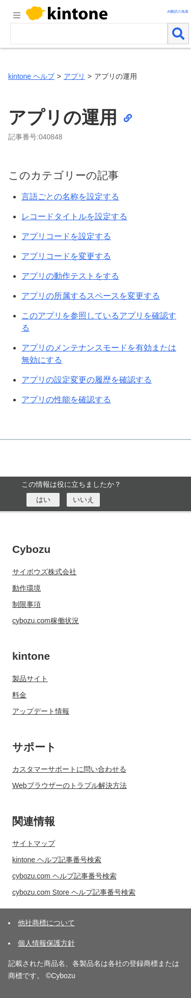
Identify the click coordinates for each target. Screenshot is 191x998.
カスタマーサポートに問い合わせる (69, 769)
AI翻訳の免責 (177, 11)
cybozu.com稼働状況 (45, 621)
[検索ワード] (89, 33)
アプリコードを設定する (66, 236)
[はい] (43, 500)
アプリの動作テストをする (70, 276)
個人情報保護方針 (46, 943)
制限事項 (26, 604)
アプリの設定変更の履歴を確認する (86, 379)
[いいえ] (83, 500)
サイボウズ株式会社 (44, 572)
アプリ (74, 76)
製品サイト (30, 678)
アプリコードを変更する (66, 256)
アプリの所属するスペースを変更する (90, 295)
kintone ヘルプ (31, 76)
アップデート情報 (40, 711)
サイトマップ (33, 843)
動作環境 (26, 588)
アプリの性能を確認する (66, 399)
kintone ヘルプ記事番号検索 (56, 860)
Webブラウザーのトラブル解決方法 (69, 785)
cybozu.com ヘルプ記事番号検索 (64, 876)
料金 (19, 695)
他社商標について (46, 923)
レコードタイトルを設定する (74, 216)
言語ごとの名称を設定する (70, 196)
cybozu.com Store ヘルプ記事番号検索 (73, 892)
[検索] (178, 33)
